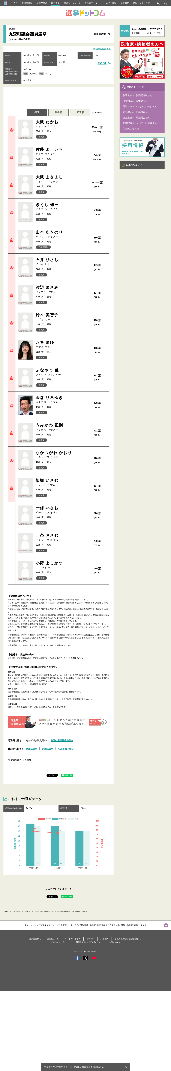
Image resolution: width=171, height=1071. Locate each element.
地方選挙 (55, 3)
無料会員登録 (65, 1067)
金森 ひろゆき (59, 399)
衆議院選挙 (27, 3)
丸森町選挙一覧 (102, 34)
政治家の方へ (35, 939)
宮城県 (27, 911)
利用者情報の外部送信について (89, 942)
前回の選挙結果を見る (62, 740)
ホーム (5, 911)
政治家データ (91, 3)
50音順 (80, 112)
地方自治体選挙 (66, 748)
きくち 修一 (59, 206)
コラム (14, 3)
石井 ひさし (59, 261)
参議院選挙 (41, 3)
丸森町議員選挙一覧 (42, 911)
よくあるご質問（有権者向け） (128, 939)
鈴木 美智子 (59, 317)
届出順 (58, 112)
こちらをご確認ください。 (74, 658)
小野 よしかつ (59, 565)
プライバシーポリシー (60, 942)
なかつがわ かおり (59, 454)
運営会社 (90, 939)
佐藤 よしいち (59, 151)
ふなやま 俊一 (59, 372)
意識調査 (124, 3)
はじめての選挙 (109, 3)
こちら (50, 645)
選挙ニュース (53, 939)
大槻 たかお (59, 124)
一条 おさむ (59, 537)
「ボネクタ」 (89, 635)
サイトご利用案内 (72, 939)
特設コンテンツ (142, 3)
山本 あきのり (59, 234)
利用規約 (104, 939)
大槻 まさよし (59, 179)
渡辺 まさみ (59, 289)
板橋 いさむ (59, 482)
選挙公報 (102, 63)
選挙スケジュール (72, 3)
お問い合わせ (115, 942)
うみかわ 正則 (59, 427)
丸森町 (28, 760)
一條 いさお (59, 510)
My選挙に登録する (102, 49)
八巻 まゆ (59, 344)
